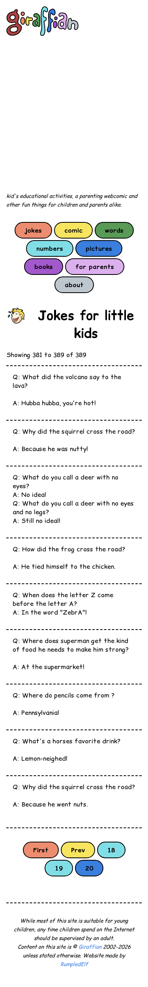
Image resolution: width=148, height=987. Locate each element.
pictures (99, 248)
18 (111, 850)
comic (73, 230)
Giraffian (90, 947)
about (74, 284)
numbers (49, 248)
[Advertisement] (74, 114)
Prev (78, 850)
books (43, 266)
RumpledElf (74, 964)
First (41, 850)
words (114, 230)
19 (59, 868)
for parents (94, 266)
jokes (33, 230)
